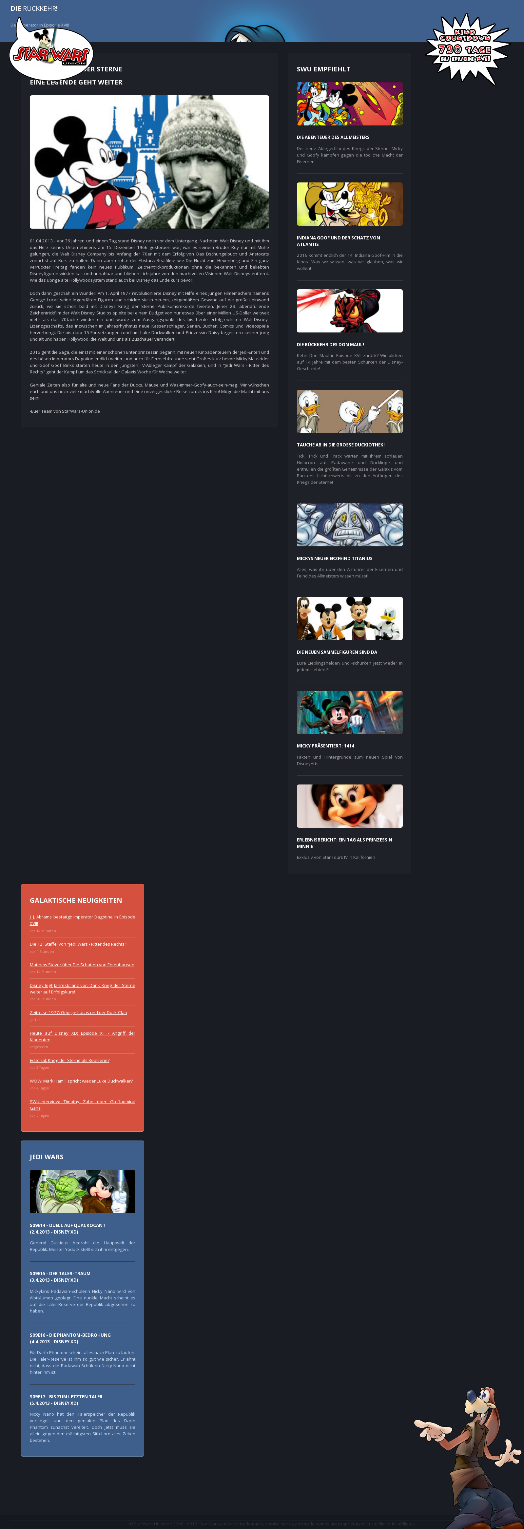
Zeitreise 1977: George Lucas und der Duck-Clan (78, 1012)
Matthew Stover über (82, 965)
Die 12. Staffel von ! (78, 944)
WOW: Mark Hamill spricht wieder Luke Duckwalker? (81, 1081)
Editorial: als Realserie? (69, 1060)
